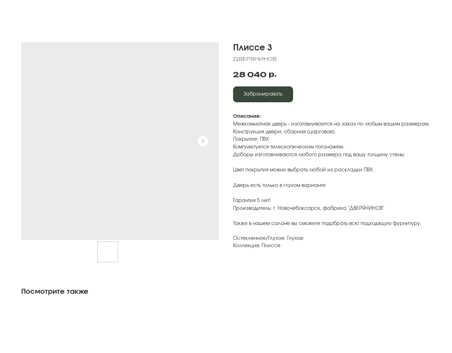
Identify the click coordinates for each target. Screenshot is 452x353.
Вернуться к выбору (44, 11)
